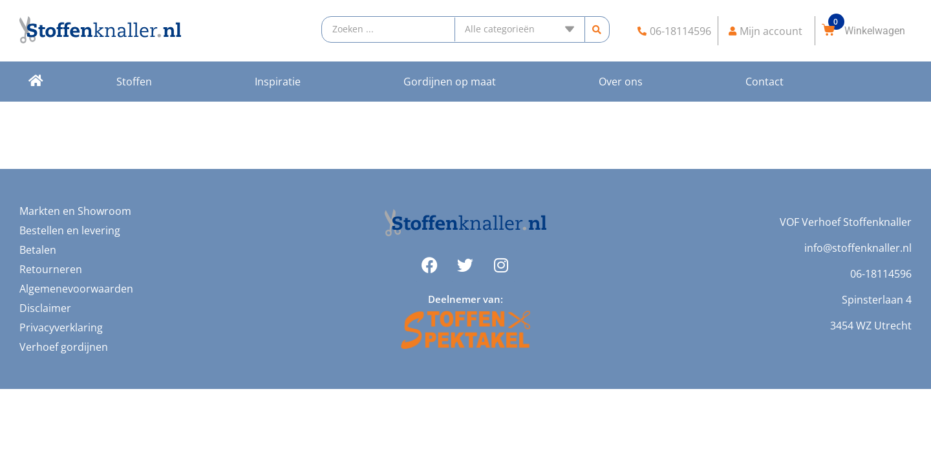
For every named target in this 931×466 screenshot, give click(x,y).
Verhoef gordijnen (63, 347)
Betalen (37, 250)
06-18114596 (881, 274)
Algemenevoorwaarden (76, 289)
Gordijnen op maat (449, 81)
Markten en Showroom (75, 211)
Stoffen (134, 81)
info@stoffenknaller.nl (858, 248)
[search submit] (597, 29)
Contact (764, 81)
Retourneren (50, 269)
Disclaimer (45, 308)
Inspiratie (278, 81)
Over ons (621, 81)
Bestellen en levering (69, 230)
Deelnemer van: (465, 299)
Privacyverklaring (61, 327)
